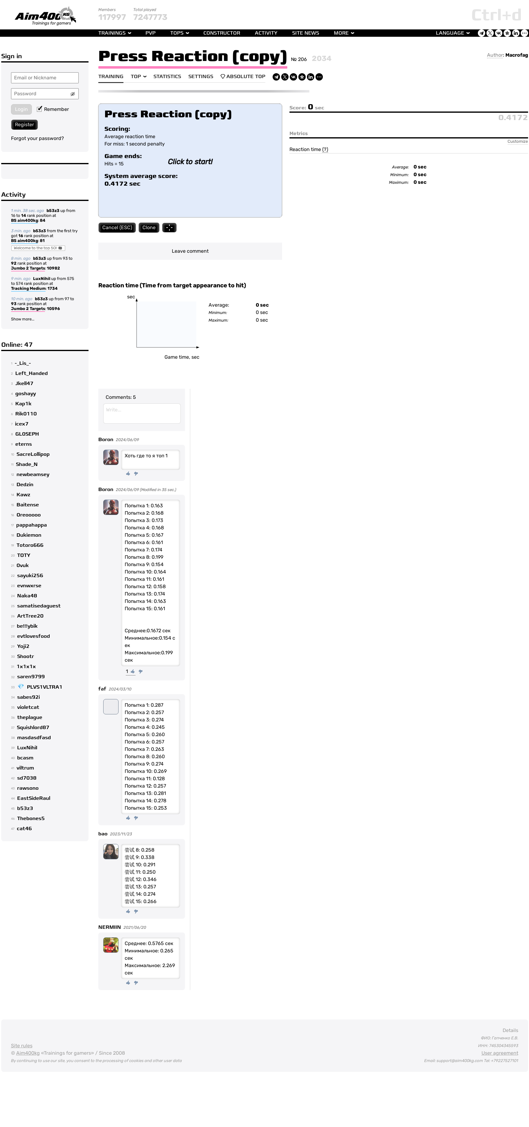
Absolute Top (243, 77)
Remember (53, 109)
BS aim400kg (24, 221)
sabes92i (28, 697)
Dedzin (25, 485)
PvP (150, 33)
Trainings (112, 33)
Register (24, 124)
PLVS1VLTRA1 (44, 687)
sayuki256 (30, 576)
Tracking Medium (28, 289)
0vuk (23, 565)
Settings (200, 77)
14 (23, 215)
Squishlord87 (33, 727)
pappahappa (31, 525)
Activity (266, 33)
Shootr (25, 656)
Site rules (21, 1046)
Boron (105, 440)
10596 (53, 308)
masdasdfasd (34, 738)
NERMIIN (109, 927)
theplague (29, 717)
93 (14, 303)
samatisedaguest (39, 606)
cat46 (24, 829)
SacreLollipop (33, 454)
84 (42, 220)
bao (103, 834)
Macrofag (516, 55)
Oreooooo (29, 515)
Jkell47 (24, 383)
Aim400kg (28, 1053)
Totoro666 (30, 545)
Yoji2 (23, 646)
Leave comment (190, 251)
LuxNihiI (41, 278)
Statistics (167, 77)
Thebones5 (31, 818)
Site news (305, 33)
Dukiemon (29, 535)
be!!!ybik (27, 626)
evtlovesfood (33, 636)
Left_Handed (31, 373)
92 (14, 263)
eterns (23, 444)
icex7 (21, 424)
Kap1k (23, 404)
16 (20, 235)
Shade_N (27, 464)
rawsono (28, 788)
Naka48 (27, 596)
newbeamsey (33, 474)
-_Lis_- (23, 363)
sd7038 (26, 778)
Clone (149, 227)
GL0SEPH (27, 434)
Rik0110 (26, 414)
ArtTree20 (30, 616)
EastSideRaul (33, 798)
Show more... (22, 319)
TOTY (23, 555)
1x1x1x (26, 667)
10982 (53, 268)
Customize (518, 141)
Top (136, 77)
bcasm (25, 758)
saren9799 (31, 677)
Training (110, 77)
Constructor (221, 33)
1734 (52, 288)
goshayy (25, 394)
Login (21, 109)
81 (42, 240)
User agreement (500, 1053)
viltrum (25, 768)
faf (102, 689)
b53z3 (53, 210)
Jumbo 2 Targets (28, 268)
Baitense (28, 505)
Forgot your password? (37, 138)
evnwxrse (29, 586)
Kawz (23, 495)
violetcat (28, 707)
